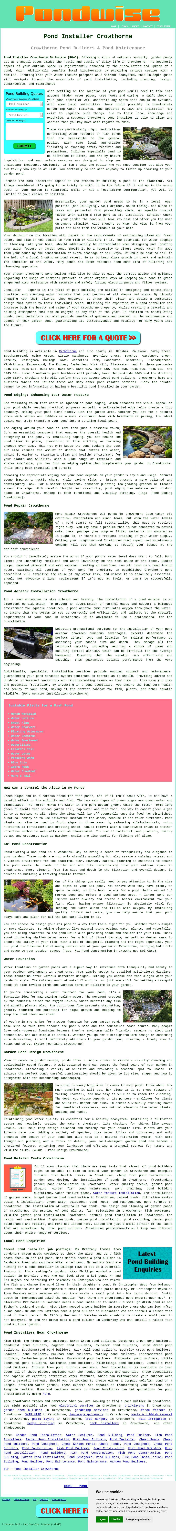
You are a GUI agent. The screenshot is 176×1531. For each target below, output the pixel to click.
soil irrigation (152, 1419)
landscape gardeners (86, 1414)
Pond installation (116, 1367)
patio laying (43, 1419)
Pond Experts (59, 1500)
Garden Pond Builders (127, 1461)
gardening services (91, 1410)
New (34, 1500)
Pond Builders (53, 1452)
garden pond (100, 201)
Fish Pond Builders (89, 1439)
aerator (122, 655)
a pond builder (81, 1311)
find (16, 1341)
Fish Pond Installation (142, 1457)
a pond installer (39, 1267)
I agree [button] (102, 1519)
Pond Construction (108, 1448)
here (46, 1394)
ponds (167, 57)
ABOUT (135, 26)
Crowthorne (68, 351)
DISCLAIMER (164, 26)
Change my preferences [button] (138, 1519)
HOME (114, 26)
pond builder (56, 273)
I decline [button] (116, 1519)
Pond (7, 351)
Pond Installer (122, 1439)
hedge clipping (40, 1423)
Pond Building (110, 1435)
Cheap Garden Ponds (78, 1444)
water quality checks (128, 1184)
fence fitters (153, 1410)
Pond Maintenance (60, 1461)
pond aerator (149, 599)
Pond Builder (138, 1435)
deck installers (104, 1423)
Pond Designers (44, 1444)
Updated (44, 1500)
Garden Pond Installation (38, 1435)
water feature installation (116, 1193)
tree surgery (96, 1419)
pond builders (63, 373)
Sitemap (6, 1500)
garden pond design (51, 1179)
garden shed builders (23, 1410)
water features (80, 109)
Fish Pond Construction (91, 1452)
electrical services (76, 1405)
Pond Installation (37, 1448)
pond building (83, 290)
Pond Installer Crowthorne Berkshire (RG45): (42, 57)
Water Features (79, 1435)
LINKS (124, 26)
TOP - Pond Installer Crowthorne (31, 1469)
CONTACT (148, 26)
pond (121, 91)
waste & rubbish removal (151, 1414)
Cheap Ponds (149, 1439)
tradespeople (14, 1427)
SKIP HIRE (33, 1414)
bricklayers (134, 1405)
